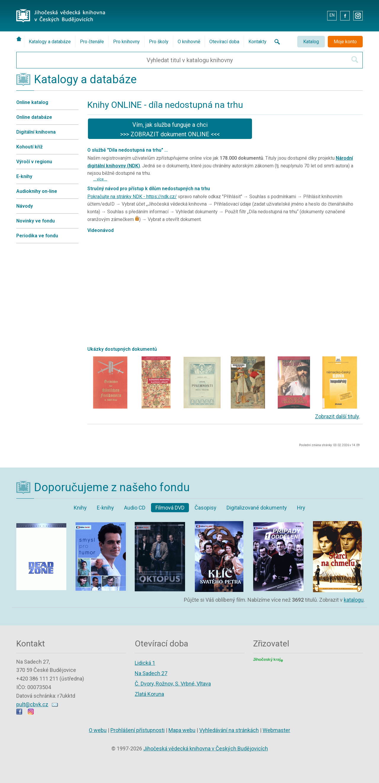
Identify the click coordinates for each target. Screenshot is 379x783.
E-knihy (24, 176)
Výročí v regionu (34, 161)
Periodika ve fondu (37, 235)
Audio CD (134, 508)
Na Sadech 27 (151, 673)
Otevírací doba (224, 41)
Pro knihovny (126, 41)
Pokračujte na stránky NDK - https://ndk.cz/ (132, 196)
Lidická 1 (145, 663)
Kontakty (257, 41)
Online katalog (32, 102)
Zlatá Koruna (149, 694)
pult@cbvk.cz (32, 704)
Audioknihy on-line (36, 191)
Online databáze (34, 117)
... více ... (100, 179)
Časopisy (205, 508)
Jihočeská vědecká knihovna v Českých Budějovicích (205, 748)
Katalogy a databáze (50, 41)
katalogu (354, 600)
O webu (98, 730)
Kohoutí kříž (29, 147)
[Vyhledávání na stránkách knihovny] (275, 41)
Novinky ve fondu (35, 221)
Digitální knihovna (36, 132)
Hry (301, 508)
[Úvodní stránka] (20, 39)
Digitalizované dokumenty (257, 508)
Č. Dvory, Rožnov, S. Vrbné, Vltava (173, 683)
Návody (24, 206)
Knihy (80, 508)
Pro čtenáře (92, 41)
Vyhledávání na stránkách (229, 730)
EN (332, 15)
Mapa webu (181, 730)
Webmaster (276, 730)
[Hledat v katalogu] (354, 59)
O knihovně (189, 41)
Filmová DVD (169, 508)
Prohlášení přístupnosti (137, 730)
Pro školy (158, 41)
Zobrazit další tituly (337, 416)
